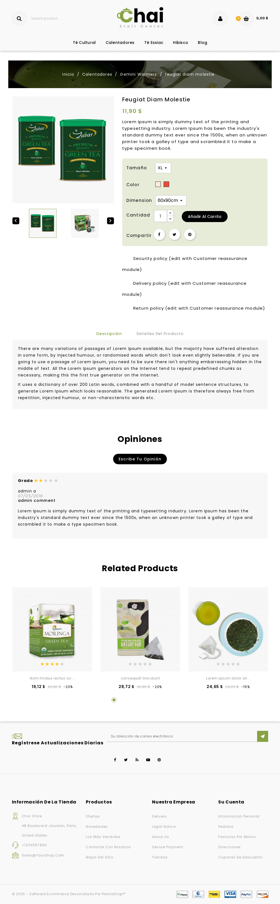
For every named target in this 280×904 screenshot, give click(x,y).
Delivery (159, 816)
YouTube (148, 760)
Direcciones (229, 847)
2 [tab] (124, 699)
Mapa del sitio (99, 857)
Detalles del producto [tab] (160, 333)
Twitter (126, 760)
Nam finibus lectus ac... (52, 678)
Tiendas (160, 857)
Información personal (239, 816)
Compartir (159, 234)
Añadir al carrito (205, 216)
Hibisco (180, 42)
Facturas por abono (237, 836)
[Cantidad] (160, 216)
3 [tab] (134, 699)
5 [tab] (155, 699)
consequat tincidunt (140, 678)
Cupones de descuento (240, 857)
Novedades (97, 826)
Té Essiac (153, 42)
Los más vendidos (103, 836)
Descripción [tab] (109, 333)
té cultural (84, 42)
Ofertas (93, 816)
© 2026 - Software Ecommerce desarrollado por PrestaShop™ (69, 894)
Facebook (115, 760)
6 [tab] (166, 699)
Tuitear (174, 234)
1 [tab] (113, 699)
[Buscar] (45, 18)
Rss (137, 760)
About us (160, 836)
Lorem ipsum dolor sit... (228, 678)
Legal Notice (163, 826)
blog (202, 42)
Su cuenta (231, 802)
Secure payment (167, 847)
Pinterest (189, 234)
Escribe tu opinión (140, 459)
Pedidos (226, 826)
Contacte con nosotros (108, 847)
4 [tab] (145, 699)
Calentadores (120, 42)
